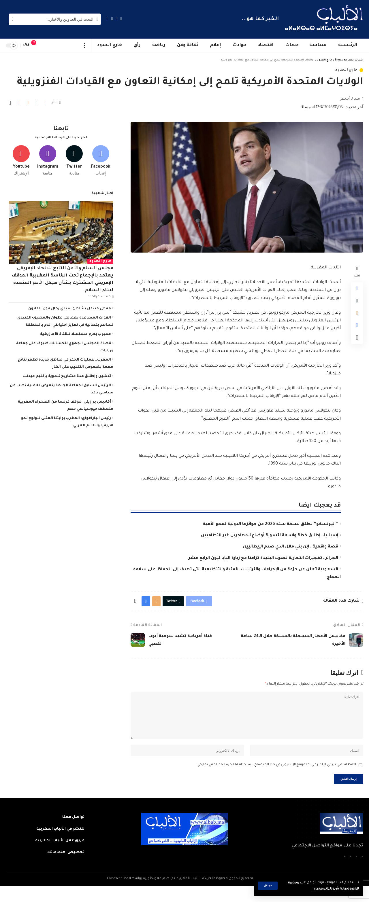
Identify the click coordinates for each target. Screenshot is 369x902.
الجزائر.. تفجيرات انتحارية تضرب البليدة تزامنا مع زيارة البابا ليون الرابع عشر (263, 558)
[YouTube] (112, 18)
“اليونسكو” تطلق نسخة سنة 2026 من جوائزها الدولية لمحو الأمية (270, 524)
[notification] (36, 45)
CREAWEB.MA (117, 894)
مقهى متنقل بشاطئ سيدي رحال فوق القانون (69, 307)
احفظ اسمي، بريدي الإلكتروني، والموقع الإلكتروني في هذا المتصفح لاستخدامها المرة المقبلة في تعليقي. (276, 778)
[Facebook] (121, 18)
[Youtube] (21, 157)
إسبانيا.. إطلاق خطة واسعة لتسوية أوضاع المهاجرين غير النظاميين (269, 535)
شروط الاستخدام (321, 888)
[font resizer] (27, 45)
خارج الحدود (346, 70)
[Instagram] (107, 18)
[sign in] (45, 45)
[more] (84, 45)
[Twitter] (116, 18)
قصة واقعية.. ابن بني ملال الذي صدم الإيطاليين (290, 547)
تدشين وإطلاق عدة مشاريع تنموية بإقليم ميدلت (67, 374)
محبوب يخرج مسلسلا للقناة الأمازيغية (75, 332)
